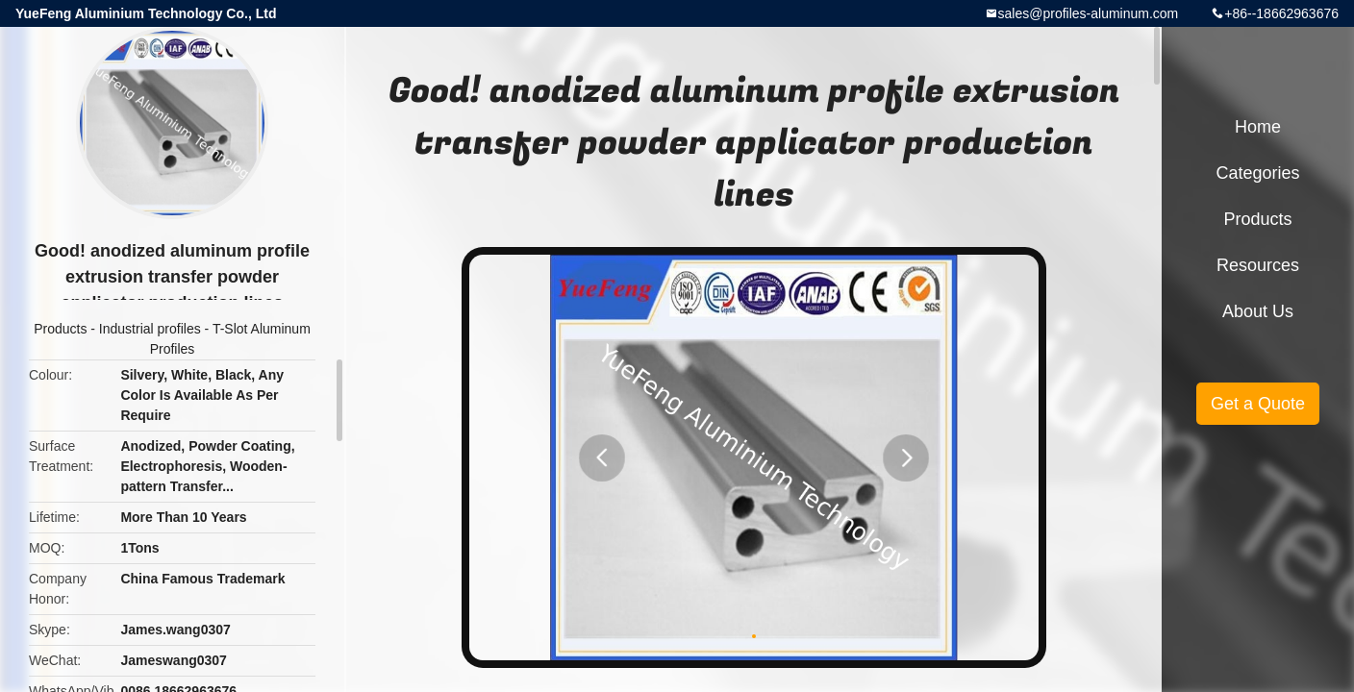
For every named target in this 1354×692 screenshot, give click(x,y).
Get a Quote (1258, 403)
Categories (1257, 173)
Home (1258, 126)
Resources (1257, 265)
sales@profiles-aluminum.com (1088, 13)
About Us (1257, 311)
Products (60, 328)
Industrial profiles (150, 328)
